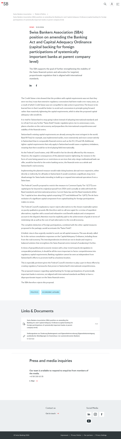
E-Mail (31, 381)
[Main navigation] (117, 4)
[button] (30, 85)
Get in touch (51, 413)
